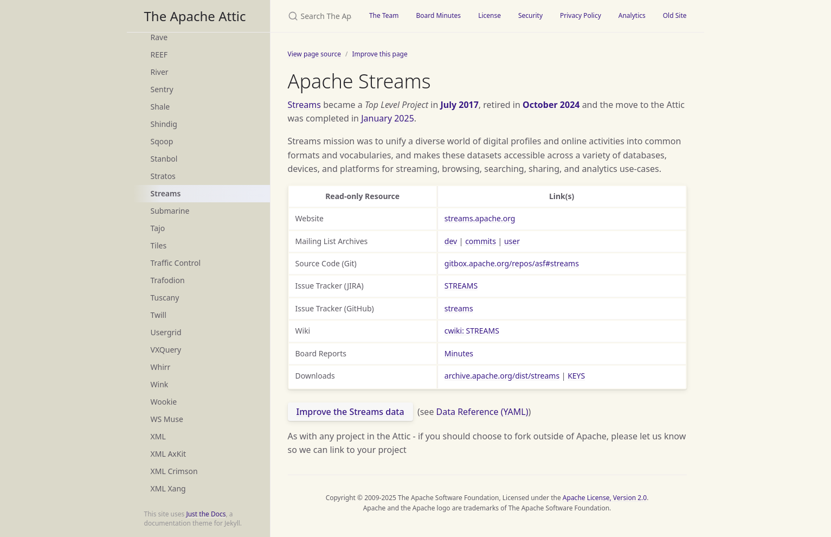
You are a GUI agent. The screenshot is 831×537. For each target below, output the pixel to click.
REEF (159, 54)
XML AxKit (168, 454)
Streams (166, 193)
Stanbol (164, 159)
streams (459, 308)
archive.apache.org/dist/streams (502, 375)
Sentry (162, 89)
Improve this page (379, 54)
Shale (160, 106)
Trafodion (168, 280)
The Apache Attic (195, 16)
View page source (314, 54)
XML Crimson (174, 471)
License (489, 15)
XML (158, 436)
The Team (384, 15)
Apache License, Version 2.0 (605, 497)
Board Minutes (438, 15)
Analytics (632, 15)
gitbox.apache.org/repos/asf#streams (512, 263)
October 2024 (551, 105)
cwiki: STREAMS (472, 330)
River (160, 72)
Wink (160, 384)
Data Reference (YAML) (482, 412)
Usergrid (166, 332)
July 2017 (459, 105)
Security (530, 15)
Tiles (159, 245)
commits (480, 241)
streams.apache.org (480, 218)
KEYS (576, 375)
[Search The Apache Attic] (315, 16)
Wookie (164, 402)
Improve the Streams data (350, 412)
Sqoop (162, 141)
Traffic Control (176, 263)
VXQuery (166, 349)
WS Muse (167, 419)
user (512, 241)
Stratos (163, 176)
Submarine (170, 211)
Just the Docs (206, 514)
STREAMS (461, 285)
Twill (158, 315)
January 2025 (387, 118)
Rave (159, 37)
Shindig (164, 124)
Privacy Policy (580, 15)
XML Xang (168, 488)
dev (451, 241)
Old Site (675, 15)
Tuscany (165, 297)
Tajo (158, 228)
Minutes (459, 353)
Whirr (161, 367)
